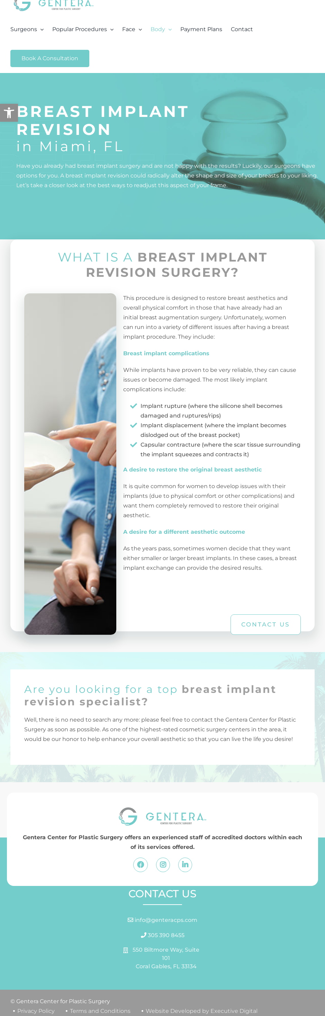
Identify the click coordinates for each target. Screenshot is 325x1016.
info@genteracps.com (165, 920)
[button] (9, 113)
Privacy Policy (36, 1011)
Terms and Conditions (100, 1011)
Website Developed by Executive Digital (202, 1011)
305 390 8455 (165, 935)
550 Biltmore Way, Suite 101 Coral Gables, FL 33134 (166, 958)
